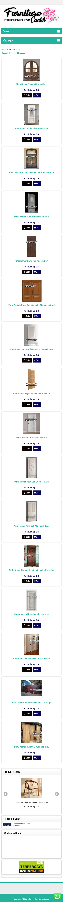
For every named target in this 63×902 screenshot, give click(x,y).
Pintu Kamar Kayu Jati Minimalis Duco (31, 526)
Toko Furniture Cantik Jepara (38, 899)
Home (3, 50)
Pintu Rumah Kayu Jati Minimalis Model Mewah (31, 172)
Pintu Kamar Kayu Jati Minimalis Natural (31, 393)
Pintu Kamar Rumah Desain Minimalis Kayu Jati (31, 570)
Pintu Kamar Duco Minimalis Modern (31, 217)
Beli (37, 95)
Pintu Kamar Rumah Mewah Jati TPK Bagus (31, 703)
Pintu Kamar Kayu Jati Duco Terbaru (31, 482)
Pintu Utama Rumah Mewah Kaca (31, 84)
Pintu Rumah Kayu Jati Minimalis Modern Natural (31, 305)
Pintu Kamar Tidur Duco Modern (31, 437)
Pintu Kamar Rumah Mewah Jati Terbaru (31, 658)
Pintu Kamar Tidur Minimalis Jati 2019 (31, 614)
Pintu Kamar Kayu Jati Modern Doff (31, 261)
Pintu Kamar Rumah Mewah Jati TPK (31, 747)
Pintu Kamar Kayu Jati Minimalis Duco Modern (31, 349)
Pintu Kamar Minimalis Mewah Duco (31, 128)
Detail (27, 95)
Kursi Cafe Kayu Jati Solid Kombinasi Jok (31, 803)
